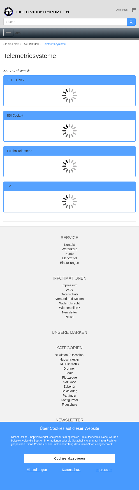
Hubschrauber (69, 359)
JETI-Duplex (15, 80)
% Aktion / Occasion (70, 355)
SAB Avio (69, 382)
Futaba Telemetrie (19, 151)
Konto (69, 253)
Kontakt (69, 244)
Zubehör (69, 386)
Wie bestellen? (69, 308)
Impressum (69, 285)
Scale (69, 373)
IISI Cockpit (15, 115)
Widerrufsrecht (69, 303)
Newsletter (69, 312)
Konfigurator (69, 400)
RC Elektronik (69, 364)
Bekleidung (69, 391)
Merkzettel (69, 258)
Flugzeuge (69, 377)
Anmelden (122, 9)
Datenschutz (69, 294)
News (69, 317)
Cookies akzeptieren (69, 458)
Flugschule (69, 404)
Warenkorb (69, 249)
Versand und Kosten (69, 299)
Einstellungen (69, 263)
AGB (69, 290)
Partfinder (69, 395)
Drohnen (69, 368)
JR (9, 186)
